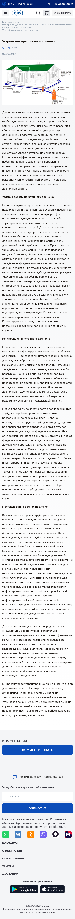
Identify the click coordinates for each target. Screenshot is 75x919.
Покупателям (13, 858)
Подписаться (37, 808)
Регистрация (26, 4)
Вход (11, 4)
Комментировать (37, 750)
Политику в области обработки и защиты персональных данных (34, 823)
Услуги (8, 866)
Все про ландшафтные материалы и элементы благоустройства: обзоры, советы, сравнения (37, 26)
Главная (6, 22)
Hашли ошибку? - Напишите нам (37, 777)
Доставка (10, 874)
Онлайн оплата (62, 12)
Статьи (16, 22)
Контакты (10, 843)
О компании (12, 851)
